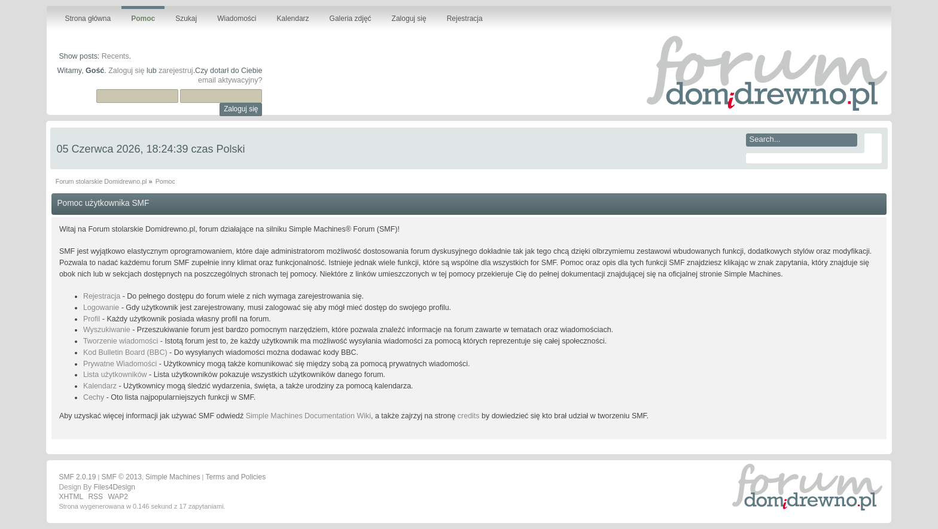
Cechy (93, 397)
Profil (91, 319)
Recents (115, 56)
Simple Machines (172, 477)
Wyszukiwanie (106, 330)
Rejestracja (101, 296)
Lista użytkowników (115, 374)
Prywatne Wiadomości (120, 364)
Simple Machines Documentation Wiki (308, 416)
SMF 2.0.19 (77, 477)
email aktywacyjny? (230, 80)
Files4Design (114, 487)
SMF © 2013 (121, 477)
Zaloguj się (126, 70)
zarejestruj (176, 70)
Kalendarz (100, 386)
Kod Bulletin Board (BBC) (125, 352)
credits (469, 416)
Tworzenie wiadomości (120, 341)
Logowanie (101, 307)
